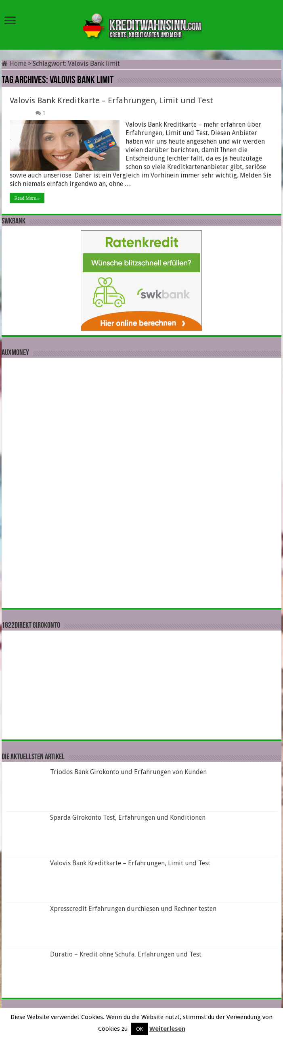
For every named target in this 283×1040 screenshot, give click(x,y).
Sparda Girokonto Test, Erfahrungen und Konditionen (127, 817)
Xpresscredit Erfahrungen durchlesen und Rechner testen (133, 909)
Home (14, 63)
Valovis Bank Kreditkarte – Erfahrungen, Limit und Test (111, 100)
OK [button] (139, 1029)
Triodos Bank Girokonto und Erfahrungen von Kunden (128, 772)
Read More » (27, 198)
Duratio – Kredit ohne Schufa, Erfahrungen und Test (125, 954)
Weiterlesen (167, 1028)
